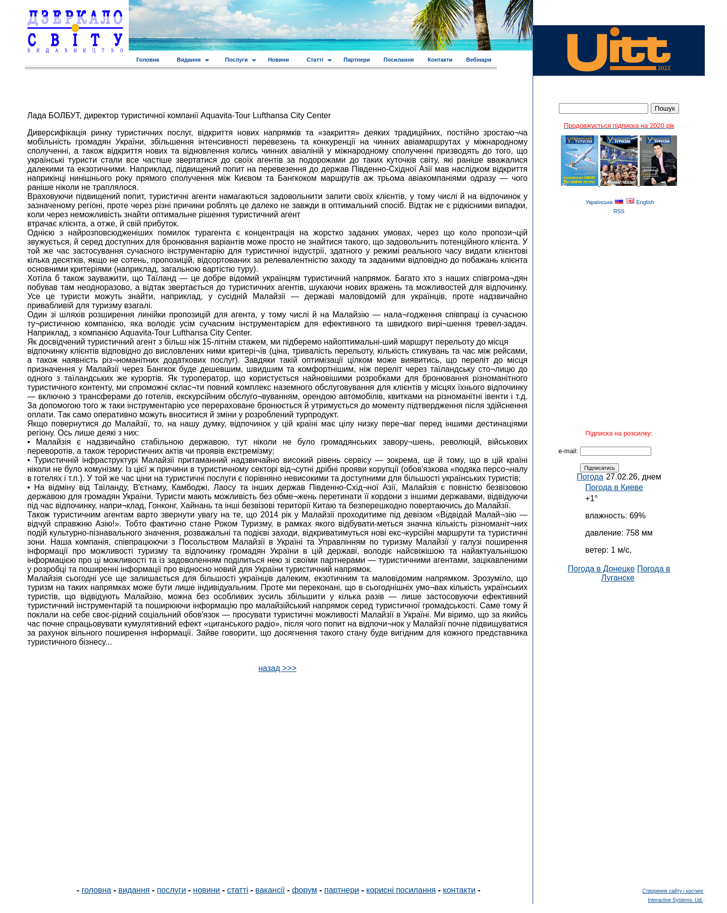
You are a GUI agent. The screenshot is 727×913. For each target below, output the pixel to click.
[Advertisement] (619, 734)
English (645, 202)
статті (237, 890)
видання (133, 890)
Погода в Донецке (601, 568)
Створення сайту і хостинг (672, 891)
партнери (341, 890)
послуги (171, 890)
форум (304, 890)
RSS (619, 211)
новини (206, 890)
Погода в (614, 487)
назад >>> (277, 668)
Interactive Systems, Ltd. (675, 900)
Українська (599, 202)
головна (97, 890)
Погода (590, 476)
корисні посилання (401, 890)
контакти (459, 890)
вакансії (270, 890)
